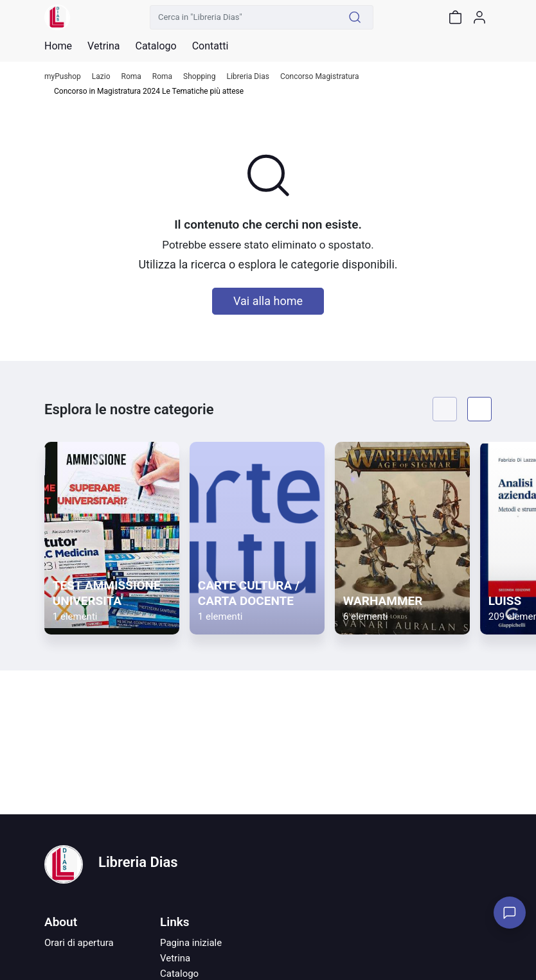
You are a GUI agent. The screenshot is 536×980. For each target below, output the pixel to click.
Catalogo (155, 46)
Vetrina (175, 958)
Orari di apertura (79, 943)
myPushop (62, 77)
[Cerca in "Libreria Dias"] (243, 17)
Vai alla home (268, 301)
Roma (131, 77)
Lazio (101, 77)
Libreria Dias (247, 77)
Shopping (199, 77)
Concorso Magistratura (319, 77)
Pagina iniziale (191, 943)
